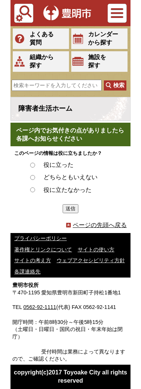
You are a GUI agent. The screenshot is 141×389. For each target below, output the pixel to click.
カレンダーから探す (103, 38)
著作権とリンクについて (43, 249)
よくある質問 (42, 38)
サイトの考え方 (32, 260)
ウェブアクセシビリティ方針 (91, 260)
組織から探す (42, 61)
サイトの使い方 (96, 249)
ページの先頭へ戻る (96, 225)
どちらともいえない (71, 177)
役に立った (59, 165)
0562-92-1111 (39, 307)
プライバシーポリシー (40, 238)
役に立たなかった (68, 190)
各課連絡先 (27, 272)
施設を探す (97, 61)
